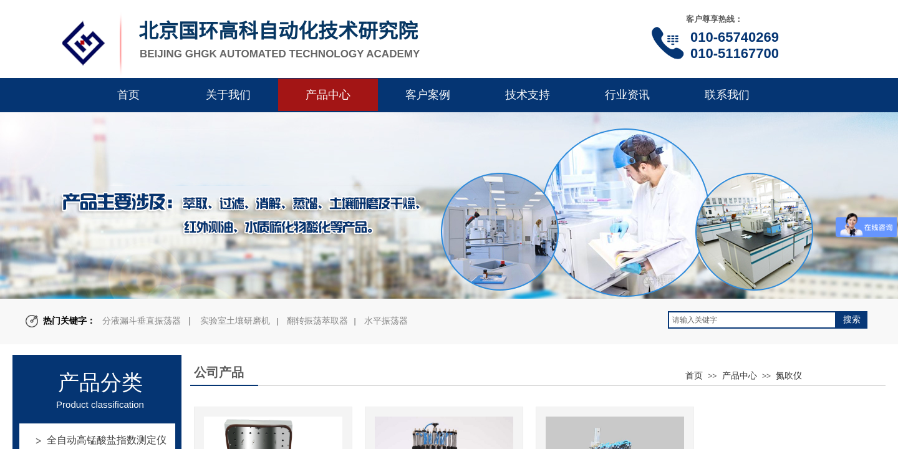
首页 (128, 95)
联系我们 (727, 95)
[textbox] (752, 320)
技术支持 (527, 95)
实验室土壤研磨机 (235, 321)
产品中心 (328, 95)
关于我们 (228, 95)
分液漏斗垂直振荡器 (141, 321)
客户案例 (427, 95)
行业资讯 (627, 95)
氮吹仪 (789, 375)
